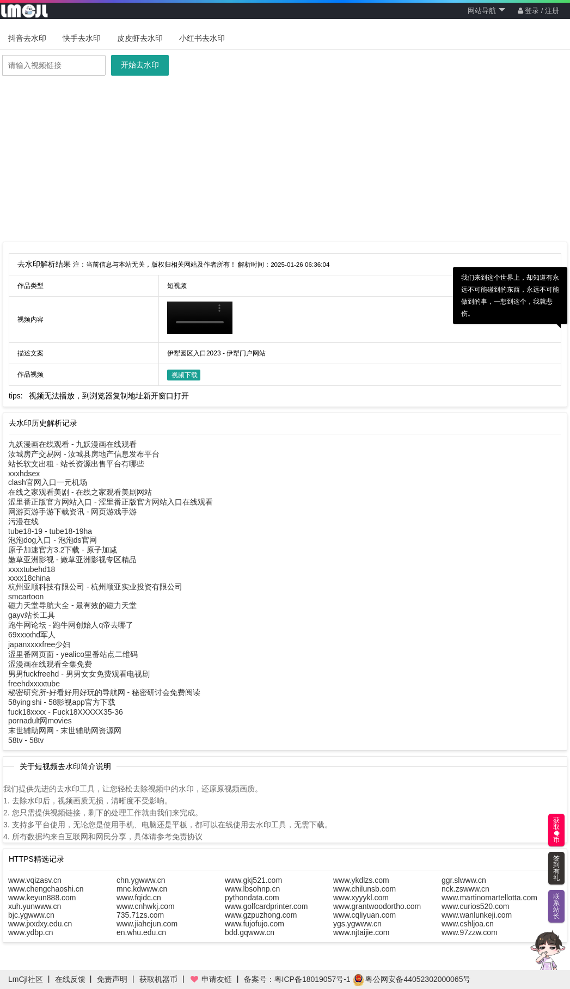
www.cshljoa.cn (468, 923)
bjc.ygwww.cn (31, 915)
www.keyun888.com (42, 897)
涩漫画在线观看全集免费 (50, 664)
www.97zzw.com (470, 932)
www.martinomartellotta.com (489, 897)
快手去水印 (82, 38)
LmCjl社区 (25, 979)
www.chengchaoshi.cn (46, 888)
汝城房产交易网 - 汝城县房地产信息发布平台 (84, 454)
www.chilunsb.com (364, 888)
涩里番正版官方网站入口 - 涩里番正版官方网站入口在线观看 (110, 501)
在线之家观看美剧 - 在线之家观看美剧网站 (80, 492)
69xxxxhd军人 (32, 634)
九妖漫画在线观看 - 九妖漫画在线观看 (72, 444)
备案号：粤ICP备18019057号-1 (297, 979)
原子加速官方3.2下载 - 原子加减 (62, 549)
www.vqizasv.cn (35, 880)
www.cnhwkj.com (146, 906)
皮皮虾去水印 (140, 38)
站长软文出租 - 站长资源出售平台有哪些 (76, 463)
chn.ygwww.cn (141, 880)
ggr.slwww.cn (464, 880)
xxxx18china (29, 578)
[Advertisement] (285, 160)
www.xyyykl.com (361, 897)
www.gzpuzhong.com (261, 915)
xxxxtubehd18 (31, 569)
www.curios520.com (476, 906)
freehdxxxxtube (34, 683)
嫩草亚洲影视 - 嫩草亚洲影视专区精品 (72, 559)
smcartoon (26, 596)
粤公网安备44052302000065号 (412, 979)
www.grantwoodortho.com (377, 906)
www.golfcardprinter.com (266, 906)
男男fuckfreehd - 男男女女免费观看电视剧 (79, 673)
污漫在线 (23, 521)
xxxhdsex (24, 473)
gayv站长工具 (31, 615)
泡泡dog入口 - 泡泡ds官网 (52, 540)
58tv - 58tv (26, 740)
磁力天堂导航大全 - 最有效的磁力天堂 (72, 605)
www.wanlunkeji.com (477, 915)
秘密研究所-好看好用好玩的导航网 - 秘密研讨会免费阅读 (104, 692)
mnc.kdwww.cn (142, 888)
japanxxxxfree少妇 (39, 644)
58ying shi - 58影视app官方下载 (61, 702)
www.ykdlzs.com (361, 880)
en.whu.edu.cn (141, 932)
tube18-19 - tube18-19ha (50, 531)
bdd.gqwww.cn (249, 932)
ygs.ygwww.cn (357, 923)
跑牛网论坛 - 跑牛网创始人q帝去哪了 (70, 625)
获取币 (556, 830)
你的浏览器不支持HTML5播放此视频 (199, 318)
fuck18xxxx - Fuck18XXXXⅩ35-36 (65, 712)
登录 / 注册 (538, 11)
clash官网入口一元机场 (47, 482)
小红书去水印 (202, 38)
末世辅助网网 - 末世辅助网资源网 (64, 730)
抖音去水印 (27, 38)
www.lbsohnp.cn (252, 888)
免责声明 (112, 979)
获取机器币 (158, 979)
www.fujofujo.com (254, 923)
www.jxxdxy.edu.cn (40, 923)
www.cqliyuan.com (364, 915)
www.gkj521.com (253, 880)
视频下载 (184, 375)
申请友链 (210, 979)
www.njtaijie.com (361, 932)
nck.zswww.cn (465, 888)
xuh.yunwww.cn (34, 906)
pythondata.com (252, 897)
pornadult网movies (40, 720)
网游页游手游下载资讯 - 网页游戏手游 (72, 511)
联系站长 (556, 906)
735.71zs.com (140, 915)
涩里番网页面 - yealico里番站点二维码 (73, 654)
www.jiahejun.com (147, 923)
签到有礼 (556, 868)
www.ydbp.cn (30, 932)
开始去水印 (140, 64)
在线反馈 (70, 979)
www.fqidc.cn (139, 897)
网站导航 (486, 11)
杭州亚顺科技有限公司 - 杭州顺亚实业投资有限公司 (95, 586)
